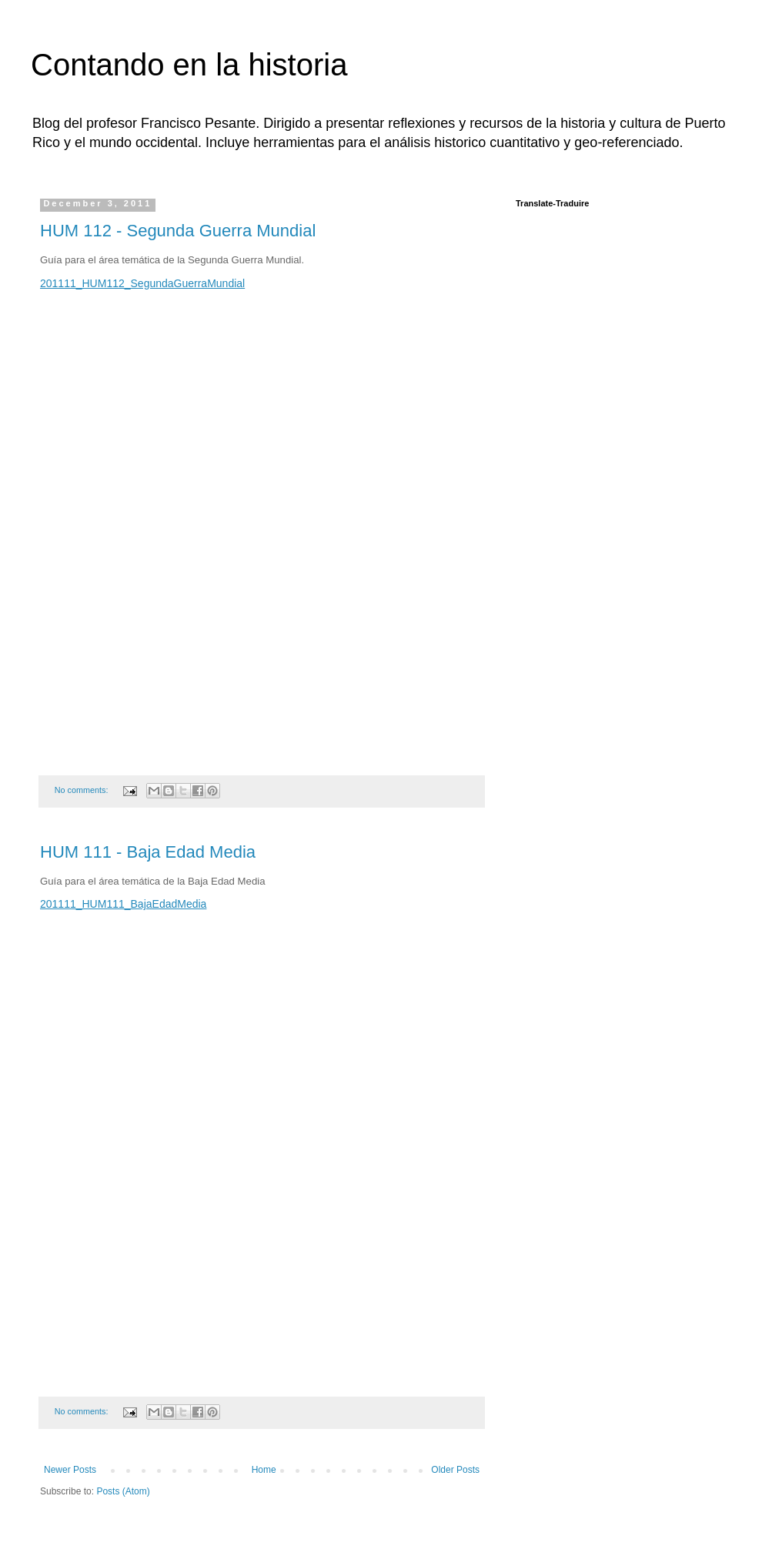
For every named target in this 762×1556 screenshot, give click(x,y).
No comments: (83, 790)
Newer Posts (70, 1469)
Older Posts (455, 1469)
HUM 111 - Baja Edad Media (148, 852)
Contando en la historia (189, 65)
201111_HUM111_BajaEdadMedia (123, 904)
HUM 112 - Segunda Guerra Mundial (178, 230)
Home (264, 1469)
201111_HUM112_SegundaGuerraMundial (142, 283)
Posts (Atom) (122, 1491)
